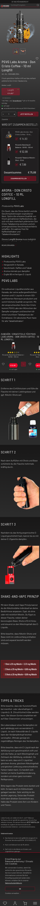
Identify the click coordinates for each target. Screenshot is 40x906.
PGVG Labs (19, 206)
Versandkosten (17, 101)
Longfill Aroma (15, 239)
